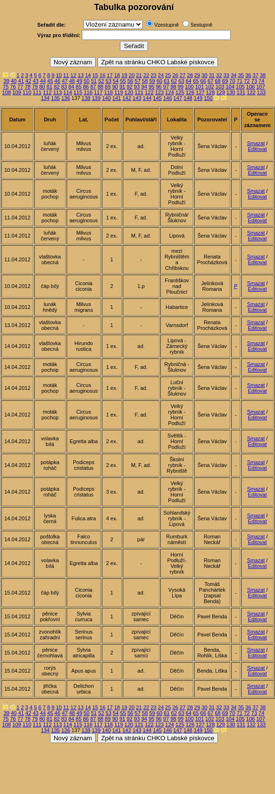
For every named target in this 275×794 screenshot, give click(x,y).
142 (126, 98)
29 (197, 75)
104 (230, 86)
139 (96, 98)
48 (72, 81)
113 (57, 92)
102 (210, 86)
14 (88, 75)
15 (95, 75)
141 (116, 98)
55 (123, 81)
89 (107, 86)
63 (181, 81)
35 (241, 75)
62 (174, 81)
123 (159, 92)
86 (85, 86)
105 (240, 86)
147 (177, 98)
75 (6, 86)
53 (108, 81)
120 (129, 92)
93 (137, 86)
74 (261, 81)
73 (254, 81)
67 (210, 81)
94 (144, 86)
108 (6, 92)
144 (147, 98)
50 (86, 81)
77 (20, 86)
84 (71, 86)
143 (137, 98)
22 (146, 75)
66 (203, 81)
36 (248, 75)
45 (50, 81)
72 (247, 81)
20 (132, 75)
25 (168, 75)
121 (139, 92)
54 (115, 81)
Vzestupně (166, 25)
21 (139, 75)
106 (250, 86)
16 (102, 75)
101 (199, 86)
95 (151, 86)
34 (233, 75)
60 (159, 81)
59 (152, 81)
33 (226, 75)
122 (149, 92)
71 (239, 81)
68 (217, 81)
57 (137, 81)
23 (153, 75)
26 (175, 75)
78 (27, 86)
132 (251, 92)
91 (122, 86)
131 (240, 92)
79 (35, 86)
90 (115, 86)
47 (65, 81)
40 (14, 81)
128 (210, 92)
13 (80, 75)
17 (110, 75)
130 (230, 92)
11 (66, 75)
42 (28, 81)
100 (189, 86)
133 (261, 92)
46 (57, 81)
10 (58, 75)
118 (108, 92)
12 (73, 75)
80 (42, 86)
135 (55, 98)
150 (208, 98)
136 (65, 98)
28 (190, 75)
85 (78, 86)
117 (98, 92)
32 (219, 75)
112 (47, 92)
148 (188, 98)
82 (56, 86)
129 (220, 92)
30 (204, 75)
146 (167, 98)
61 (166, 81)
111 (37, 92)
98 (173, 86)
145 (157, 98)
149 (198, 98)
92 (129, 86)
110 (26, 92)
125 (180, 92)
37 (255, 75)
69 (225, 81)
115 (78, 92)
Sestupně (201, 25)
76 (13, 86)
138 (86, 98)
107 (260, 86)
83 (64, 86)
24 (161, 75)
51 (94, 81)
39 (6, 81)
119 (118, 92)
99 (180, 86)
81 (49, 86)
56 (130, 81)
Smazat (256, 143)
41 (21, 81)
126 (190, 92)
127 (200, 92)
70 (232, 81)
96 (159, 86)
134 (45, 98)
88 (100, 86)
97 (166, 86)
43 (36, 81)
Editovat (257, 149)
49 (79, 81)
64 (188, 81)
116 (88, 92)
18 (117, 75)
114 (67, 92)
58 (144, 81)
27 (183, 75)
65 (196, 81)
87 (93, 86)
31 (212, 75)
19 (124, 75)
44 (43, 81)
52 (101, 81)
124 (169, 92)
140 (106, 98)
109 (16, 92)
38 (262, 75)
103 (220, 86)
